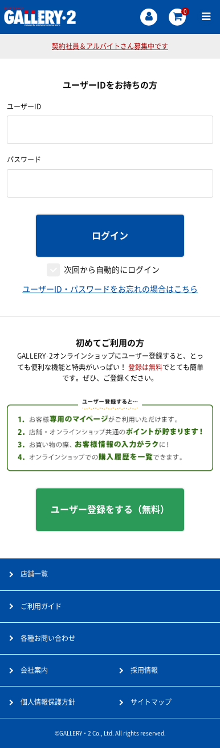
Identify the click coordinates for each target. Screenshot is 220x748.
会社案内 (34, 670)
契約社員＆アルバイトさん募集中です (110, 46)
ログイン (110, 235)
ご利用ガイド (41, 606)
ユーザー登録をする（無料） (110, 509)
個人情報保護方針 (48, 701)
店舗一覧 (34, 573)
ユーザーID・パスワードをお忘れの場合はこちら (110, 289)
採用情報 (144, 670)
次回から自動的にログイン (112, 270)
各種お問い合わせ (48, 638)
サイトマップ (151, 701)
